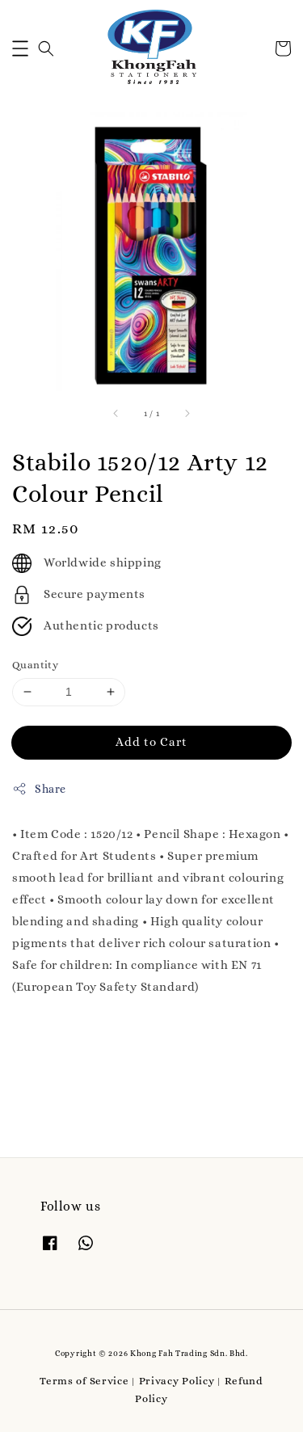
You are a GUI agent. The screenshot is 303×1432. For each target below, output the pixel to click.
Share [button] (39, 788)
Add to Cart (151, 742)
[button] (20, 48)
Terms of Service (84, 1381)
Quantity (35, 665)
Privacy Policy (177, 1381)
